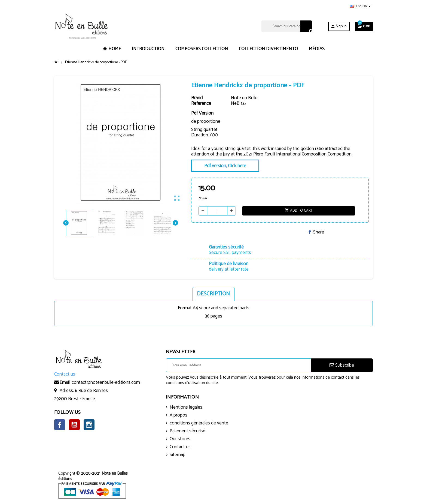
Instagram (89, 424)
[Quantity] (217, 210)
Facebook (59, 424)
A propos (178, 415)
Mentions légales (186, 407)
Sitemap (177, 455)
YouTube (74, 424)
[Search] (286, 26)
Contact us (180, 447)
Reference (201, 103)
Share (316, 232)
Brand (197, 98)
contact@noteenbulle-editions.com (106, 382)
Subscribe (342, 365)
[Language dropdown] (360, 6)
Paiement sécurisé (187, 431)
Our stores (180, 439)
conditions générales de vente (199, 423)
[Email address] (238, 365)
